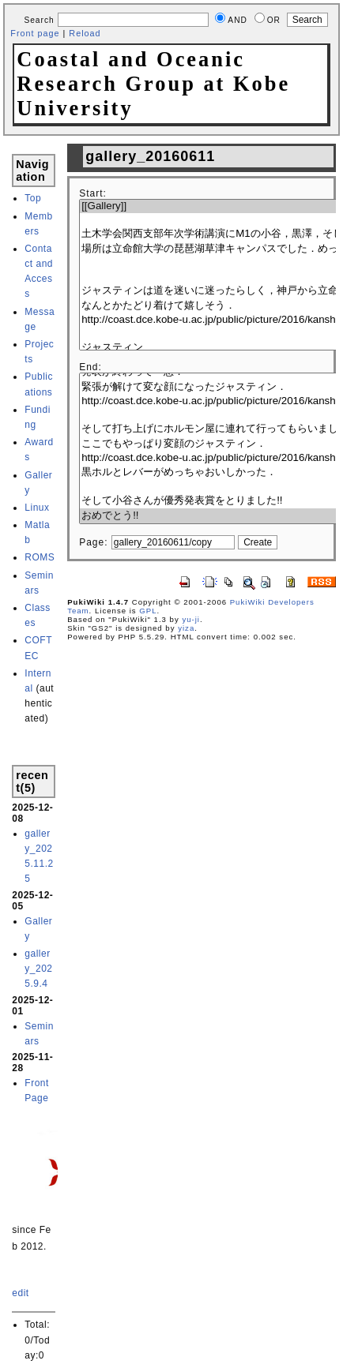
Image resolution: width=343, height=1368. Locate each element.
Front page (34, 33)
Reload (84, 33)
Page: (93, 542)
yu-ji (191, 619)
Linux (36, 507)
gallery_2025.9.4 (38, 968)
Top (32, 198)
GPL (147, 610)
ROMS (39, 557)
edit (20, 1293)
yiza (186, 628)
